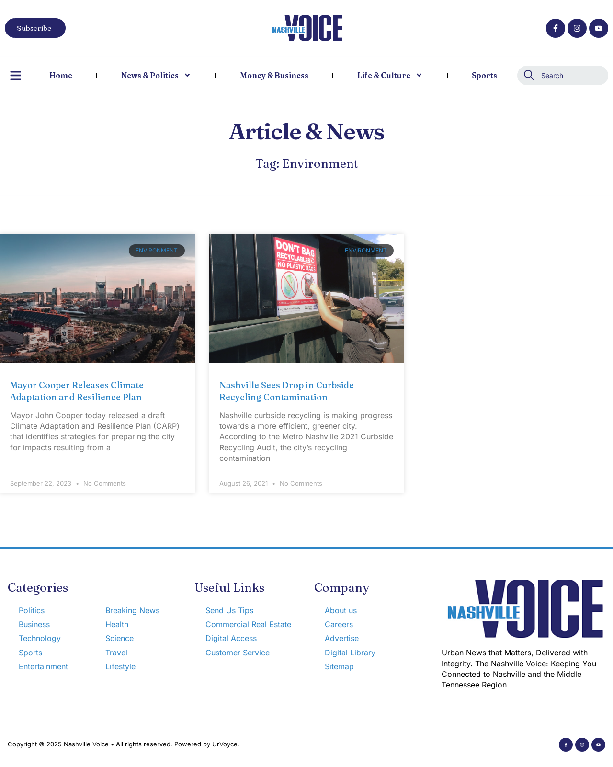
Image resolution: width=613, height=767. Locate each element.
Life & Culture (390, 75)
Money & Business (274, 75)
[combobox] (562, 75)
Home (60, 75)
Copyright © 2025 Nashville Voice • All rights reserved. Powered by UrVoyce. (123, 744)
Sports (484, 75)
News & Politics (156, 75)
